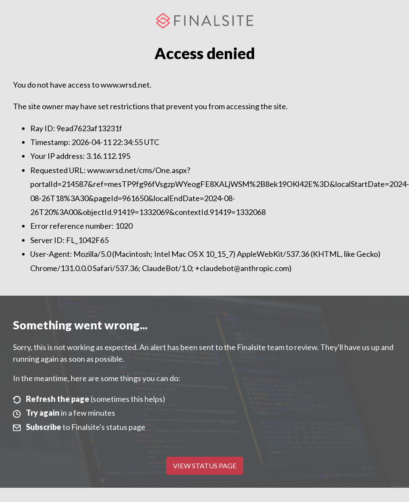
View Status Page (204, 465)
